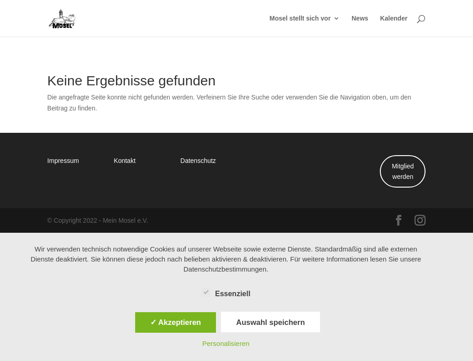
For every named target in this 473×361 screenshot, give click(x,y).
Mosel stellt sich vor (300, 18)
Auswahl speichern (270, 322)
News (360, 18)
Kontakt (124, 160)
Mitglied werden (403, 171)
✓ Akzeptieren (175, 322)
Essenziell (225, 293)
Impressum (63, 160)
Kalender (393, 18)
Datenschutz (198, 160)
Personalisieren (225, 343)
